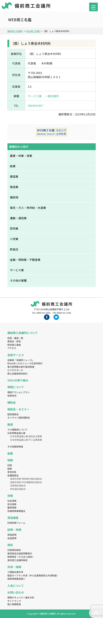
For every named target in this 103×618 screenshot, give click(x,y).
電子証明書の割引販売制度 (20, 366)
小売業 (14, 239)
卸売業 (14, 228)
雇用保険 (11, 507)
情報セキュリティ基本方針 (20, 597)
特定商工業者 (14, 344)
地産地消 (11, 395)
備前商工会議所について (22, 333)
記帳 (9, 465)
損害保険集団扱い (16, 578)
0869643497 (35, 105)
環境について (15, 387)
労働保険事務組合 (16, 511)
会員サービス (15, 355)
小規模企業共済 (15, 572)
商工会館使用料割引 (17, 373)
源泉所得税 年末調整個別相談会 (26, 482)
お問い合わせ (15, 592)
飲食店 (14, 249)
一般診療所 (52, 96)
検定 (10, 545)
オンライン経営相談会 (18, 417)
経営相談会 (13, 414)
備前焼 (14, 197)
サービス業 (35, 96)
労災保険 (11, 504)
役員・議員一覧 (15, 338)
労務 (10, 496)
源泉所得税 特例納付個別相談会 (26, 478)
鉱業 (13, 166)
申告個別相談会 (18, 489)
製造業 (14, 187)
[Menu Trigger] (93, 7)
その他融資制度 (15, 446)
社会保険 (11, 500)
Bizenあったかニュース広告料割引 (25, 363)
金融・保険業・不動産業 (25, 260)
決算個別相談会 (18, 485)
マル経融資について (17, 429)
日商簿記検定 (14, 550)
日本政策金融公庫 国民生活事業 (26, 436)
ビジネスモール (15, 370)
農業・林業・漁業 (21, 156)
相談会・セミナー (18, 409)
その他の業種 (18, 280)
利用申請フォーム (16, 522)
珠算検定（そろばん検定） (20, 556)
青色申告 (11, 472)
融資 (10, 424)
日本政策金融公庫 (16, 433)
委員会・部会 (14, 341)
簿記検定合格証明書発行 (19, 553)
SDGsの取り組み (17, 380)
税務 (10, 460)
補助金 (11, 402)
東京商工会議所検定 (17, 560)
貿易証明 (11, 534)
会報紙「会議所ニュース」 (20, 360)
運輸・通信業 (18, 218)
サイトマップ (14, 601)
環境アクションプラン (18, 392)
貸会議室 (13, 518)
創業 (10, 453)
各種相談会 (13, 475)
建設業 (14, 176)
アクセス (11, 348)
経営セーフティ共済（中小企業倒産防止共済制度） (33, 575)
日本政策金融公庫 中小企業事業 (26, 439)
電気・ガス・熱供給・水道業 (28, 208)
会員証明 (11, 538)
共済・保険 (14, 567)
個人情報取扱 (14, 604)
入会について (15, 586)
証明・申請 (14, 530)
